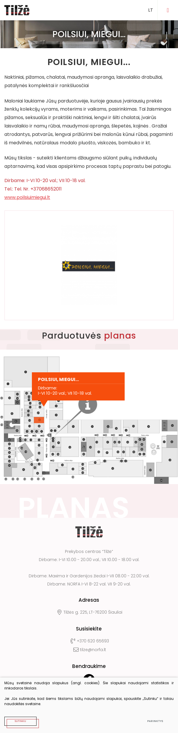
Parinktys (155, 721)
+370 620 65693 (89, 641)
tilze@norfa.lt (89, 650)
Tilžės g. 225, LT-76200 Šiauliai (89, 612)
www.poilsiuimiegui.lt (27, 197)
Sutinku (20, 721)
